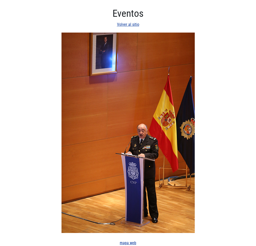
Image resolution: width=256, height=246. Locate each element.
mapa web (128, 242)
